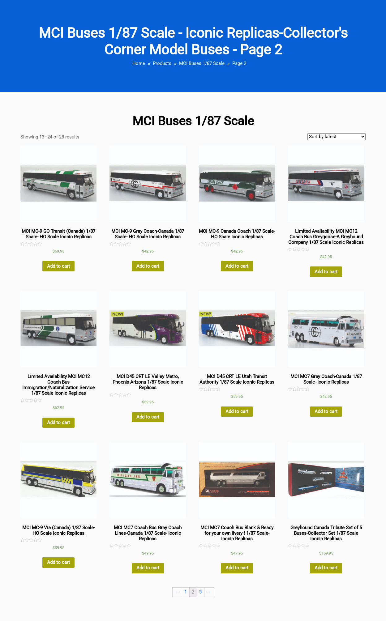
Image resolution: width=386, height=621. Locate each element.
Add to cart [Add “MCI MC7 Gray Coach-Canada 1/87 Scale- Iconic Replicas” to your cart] (326, 411)
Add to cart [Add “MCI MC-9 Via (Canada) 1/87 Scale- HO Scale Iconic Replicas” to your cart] (58, 562)
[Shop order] (336, 136)
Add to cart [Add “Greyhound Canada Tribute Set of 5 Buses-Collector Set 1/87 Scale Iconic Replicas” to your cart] (326, 568)
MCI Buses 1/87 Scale (202, 63)
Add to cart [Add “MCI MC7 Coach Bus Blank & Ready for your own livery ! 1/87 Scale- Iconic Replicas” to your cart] (236, 568)
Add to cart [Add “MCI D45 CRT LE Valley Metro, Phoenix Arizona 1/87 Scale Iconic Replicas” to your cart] (147, 417)
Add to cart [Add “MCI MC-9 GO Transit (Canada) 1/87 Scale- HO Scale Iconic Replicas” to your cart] (58, 266)
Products (162, 63)
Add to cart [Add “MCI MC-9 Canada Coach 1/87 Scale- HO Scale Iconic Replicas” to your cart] (236, 266)
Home (138, 63)
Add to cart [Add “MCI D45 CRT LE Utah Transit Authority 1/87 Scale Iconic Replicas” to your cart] (236, 411)
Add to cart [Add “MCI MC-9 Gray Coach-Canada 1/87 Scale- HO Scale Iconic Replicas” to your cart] (147, 266)
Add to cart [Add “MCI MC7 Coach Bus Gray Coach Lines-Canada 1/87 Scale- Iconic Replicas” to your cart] (147, 568)
